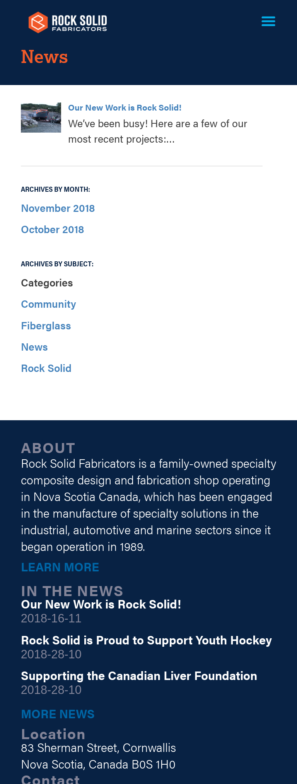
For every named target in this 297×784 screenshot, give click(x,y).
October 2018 (52, 229)
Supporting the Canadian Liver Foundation (139, 674)
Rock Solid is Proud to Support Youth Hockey (146, 639)
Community (48, 303)
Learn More (60, 566)
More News (58, 713)
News (34, 346)
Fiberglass (46, 325)
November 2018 (58, 207)
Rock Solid (46, 367)
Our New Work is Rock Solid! (124, 107)
